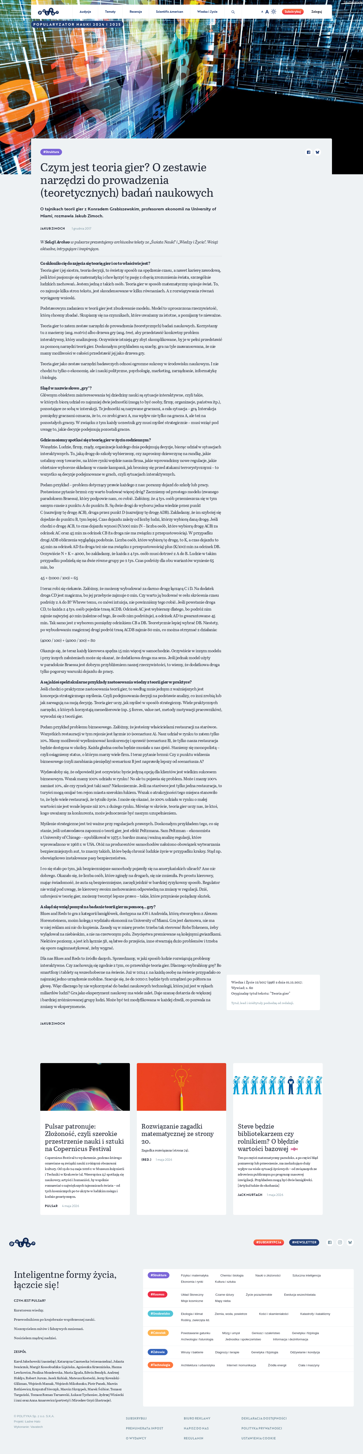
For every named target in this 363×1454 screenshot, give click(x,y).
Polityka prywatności (261, 1428)
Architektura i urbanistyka (198, 1365)
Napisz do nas (196, 1428)
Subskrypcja (270, 1242)
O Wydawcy (136, 1438)
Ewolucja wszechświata (300, 1294)
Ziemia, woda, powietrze (231, 1314)
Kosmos (158, 1294)
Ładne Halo (33, 1421)
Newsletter (305, 1242)
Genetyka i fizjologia (305, 1333)
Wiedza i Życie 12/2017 (249, 982)
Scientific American (169, 11)
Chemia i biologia (232, 1275)
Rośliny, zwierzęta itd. (195, 1320)
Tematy (110, 11)
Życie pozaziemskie (259, 1294)
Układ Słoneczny (192, 1294)
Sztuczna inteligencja (306, 1275)
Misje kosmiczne (192, 1301)
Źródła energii (277, 1365)
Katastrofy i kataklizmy (315, 1314)
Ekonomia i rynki (192, 1281)
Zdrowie (159, 1352)
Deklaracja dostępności (264, 1418)
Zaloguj (316, 11)
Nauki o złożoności (267, 1275)
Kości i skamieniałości (273, 1314)
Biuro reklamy (197, 1418)
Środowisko (161, 1313)
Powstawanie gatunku (195, 1333)
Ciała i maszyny (308, 1365)
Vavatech (36, 1427)
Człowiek (159, 1332)
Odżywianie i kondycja (305, 1352)
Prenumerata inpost (144, 1428)
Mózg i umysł (231, 1333)
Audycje (85, 11)
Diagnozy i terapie (227, 1352)
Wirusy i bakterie (192, 1352)
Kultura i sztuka (225, 1281)
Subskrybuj (293, 11)
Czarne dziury (224, 1294)
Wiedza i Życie (207, 11)
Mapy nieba (223, 1301)
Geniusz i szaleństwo (266, 1333)
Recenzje (136, 11)
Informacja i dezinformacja (290, 1339)
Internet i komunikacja (241, 1365)
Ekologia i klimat (192, 1314)
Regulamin (193, 1438)
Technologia (161, 1365)
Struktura (52, 152)
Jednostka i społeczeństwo (243, 1339)
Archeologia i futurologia (197, 1339)
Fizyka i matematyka (194, 1275)
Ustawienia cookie (258, 1438)
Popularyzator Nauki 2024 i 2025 (77, 24)
